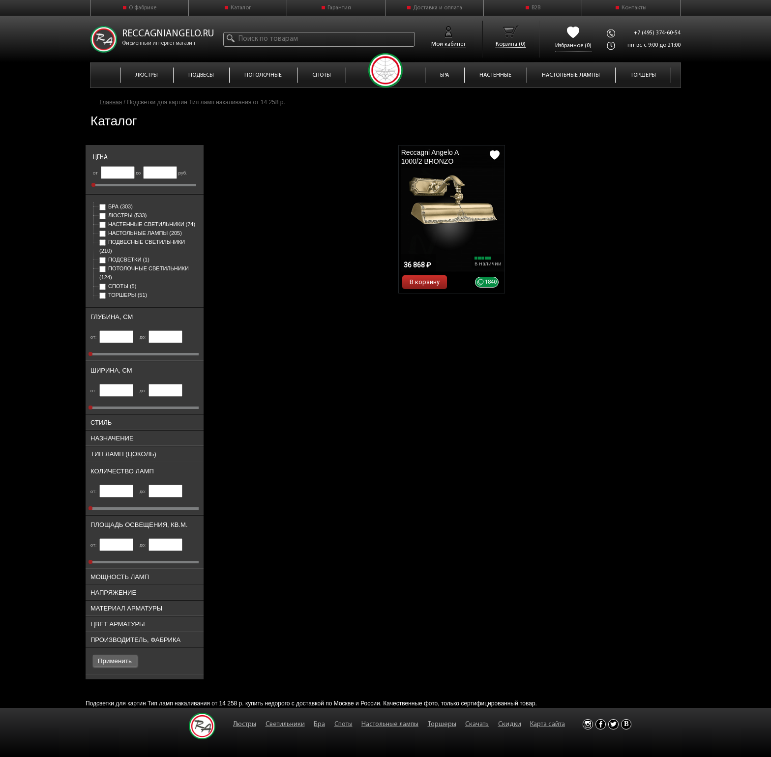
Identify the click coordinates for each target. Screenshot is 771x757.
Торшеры (123, 295)
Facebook (600, 724)
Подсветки (124, 259)
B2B (536, 8)
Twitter (613, 724)
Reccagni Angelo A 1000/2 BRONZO (430, 156)
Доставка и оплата (437, 8)
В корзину (425, 282)
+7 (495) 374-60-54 (657, 33)
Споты (117, 286)
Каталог (241, 8)
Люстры (123, 215)
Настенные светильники (147, 224)
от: (111, 337)
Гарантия (339, 8)
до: (161, 337)
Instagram (588, 724)
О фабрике (142, 8)
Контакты (634, 8)
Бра (116, 206)
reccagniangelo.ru (168, 34)
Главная (111, 102)
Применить (115, 661)
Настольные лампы (140, 233)
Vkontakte (626, 724)
